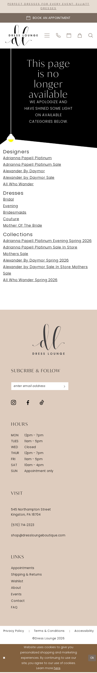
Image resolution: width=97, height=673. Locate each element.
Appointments (22, 569)
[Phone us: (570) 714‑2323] (58, 36)
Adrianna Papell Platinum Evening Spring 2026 (47, 241)
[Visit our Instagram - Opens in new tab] (13, 403)
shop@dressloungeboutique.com (38, 536)
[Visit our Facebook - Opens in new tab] (27, 403)
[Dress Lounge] (49, 339)
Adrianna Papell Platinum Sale (32, 165)
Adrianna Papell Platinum (27, 158)
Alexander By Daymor (24, 171)
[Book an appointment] (48, 18)
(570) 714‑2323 (22, 526)
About (16, 588)
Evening (10, 206)
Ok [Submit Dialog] (92, 658)
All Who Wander (18, 185)
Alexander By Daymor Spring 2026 (36, 261)
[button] (47, 36)
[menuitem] (47, 36)
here (57, 669)
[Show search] (90, 36)
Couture (11, 219)
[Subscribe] (67, 386)
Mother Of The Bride (22, 226)
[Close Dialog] (4, 658)
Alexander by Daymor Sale (28, 178)
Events (16, 595)
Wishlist (17, 582)
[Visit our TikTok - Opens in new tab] (41, 403)
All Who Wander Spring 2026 (30, 280)
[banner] (21, 36)
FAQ (14, 608)
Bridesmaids (14, 213)
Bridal (8, 200)
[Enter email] (41, 386)
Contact (18, 601)
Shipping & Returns (26, 575)
